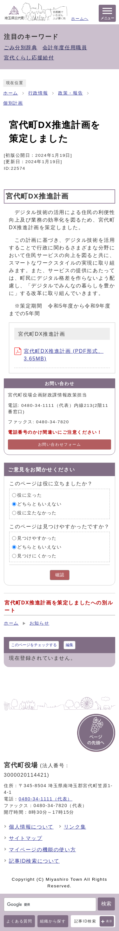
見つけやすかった (37, 538)
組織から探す (53, 921)
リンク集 (75, 827)
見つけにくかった (37, 556)
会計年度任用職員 (65, 47)
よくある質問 (19, 921)
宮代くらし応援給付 (29, 57)
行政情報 (38, 93)
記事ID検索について (34, 861)
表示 (109, 921)
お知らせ (39, 623)
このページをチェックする (34, 645)
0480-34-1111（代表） (45, 798)
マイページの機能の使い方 (42, 849)
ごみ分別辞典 (20, 47)
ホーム (10, 93)
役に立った (29, 495)
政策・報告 (70, 93)
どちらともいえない (39, 504)
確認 (59, 575)
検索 (106, 903)
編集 (69, 645)
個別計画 (13, 103)
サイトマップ (26, 838)
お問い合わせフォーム (59, 444)
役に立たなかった (37, 513)
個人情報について (31, 827)
